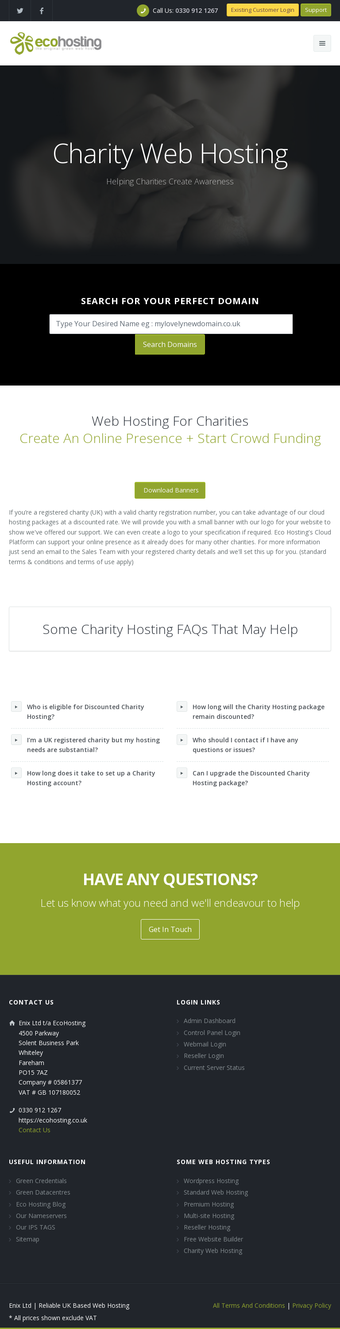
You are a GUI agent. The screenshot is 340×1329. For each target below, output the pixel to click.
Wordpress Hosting (211, 1180)
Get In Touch (170, 929)
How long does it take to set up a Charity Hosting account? (83, 777)
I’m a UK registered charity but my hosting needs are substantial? (85, 744)
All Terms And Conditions (249, 1305)
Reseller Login (204, 1055)
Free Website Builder (213, 1239)
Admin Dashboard (210, 1020)
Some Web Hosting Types (223, 1161)
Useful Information (47, 1161)
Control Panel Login (212, 1032)
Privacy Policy (311, 1305)
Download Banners (171, 490)
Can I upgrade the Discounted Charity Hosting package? (243, 777)
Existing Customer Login (262, 10)
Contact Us (34, 1130)
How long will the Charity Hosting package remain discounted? (251, 711)
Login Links (198, 1002)
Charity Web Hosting (213, 1250)
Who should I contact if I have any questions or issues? (237, 744)
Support (316, 10)
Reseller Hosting (207, 1227)
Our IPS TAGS (35, 1227)
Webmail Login (205, 1044)
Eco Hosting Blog (41, 1204)
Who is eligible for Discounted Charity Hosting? (77, 711)
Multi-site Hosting (209, 1215)
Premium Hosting (209, 1204)
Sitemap (27, 1239)
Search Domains (170, 344)
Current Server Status (214, 1067)
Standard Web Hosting (216, 1192)
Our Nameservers (41, 1215)
